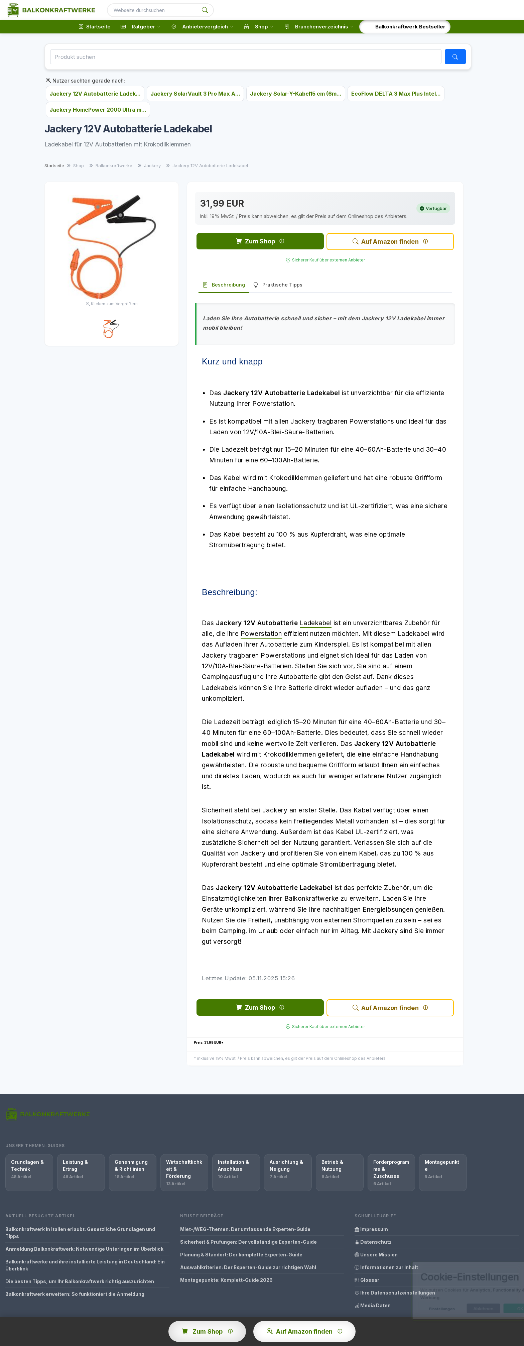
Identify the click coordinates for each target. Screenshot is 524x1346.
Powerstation (261, 634)
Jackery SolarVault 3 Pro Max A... (195, 93)
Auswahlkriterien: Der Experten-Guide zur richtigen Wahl (248, 1267)
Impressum (371, 1229)
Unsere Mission (376, 1254)
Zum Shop (255, 241)
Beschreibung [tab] (224, 285)
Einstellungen (413, 1309)
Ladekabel (316, 623)
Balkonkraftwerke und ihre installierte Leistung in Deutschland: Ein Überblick (85, 1265)
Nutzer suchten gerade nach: (85, 80)
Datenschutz (373, 1242)
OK (491, 1308)
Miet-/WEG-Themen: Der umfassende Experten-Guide (245, 1229)
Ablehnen (454, 1308)
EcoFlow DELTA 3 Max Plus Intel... (396, 93)
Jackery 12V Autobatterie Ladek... (95, 93)
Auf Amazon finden (386, 241)
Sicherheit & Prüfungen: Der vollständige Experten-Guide (248, 1242)
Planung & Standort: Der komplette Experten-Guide (241, 1254)
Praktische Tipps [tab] (277, 285)
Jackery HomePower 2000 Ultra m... (97, 109)
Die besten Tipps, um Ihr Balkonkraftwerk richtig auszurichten (79, 1281)
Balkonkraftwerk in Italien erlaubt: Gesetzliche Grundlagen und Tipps (80, 1232)
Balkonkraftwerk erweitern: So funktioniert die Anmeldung (74, 1294)
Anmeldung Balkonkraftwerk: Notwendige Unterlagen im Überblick (84, 1249)
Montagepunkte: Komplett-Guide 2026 (226, 1280)
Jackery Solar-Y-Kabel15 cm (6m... (296, 93)
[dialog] (450, 1290)
